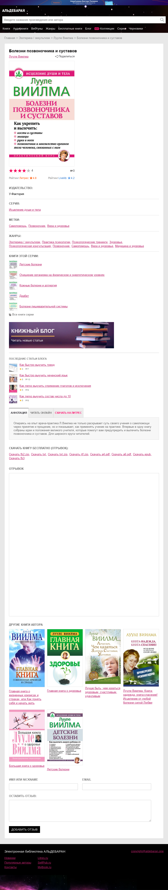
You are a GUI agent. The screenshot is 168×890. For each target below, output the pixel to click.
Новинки (10, 858)
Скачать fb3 (16, 458)
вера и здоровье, (102, 246)
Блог (88, 28)
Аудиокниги (20, 28)
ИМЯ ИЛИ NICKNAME (23, 779)
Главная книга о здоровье (64, 690)
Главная (9, 38)
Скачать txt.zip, (58, 454)
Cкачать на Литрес (68, 412)
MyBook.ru (44, 867)
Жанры (50, 28)
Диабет (24, 296)
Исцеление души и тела (25, 209)
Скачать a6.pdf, (122, 454)
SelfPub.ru (44, 862)
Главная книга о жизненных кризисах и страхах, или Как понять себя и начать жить (25, 697)
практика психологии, (56, 242)
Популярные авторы (17, 862)
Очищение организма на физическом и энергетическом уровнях (62, 275)
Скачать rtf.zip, (79, 454)
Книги (6, 28)
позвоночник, (37, 226)
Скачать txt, (39, 454)
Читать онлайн (41, 412)
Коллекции (107, 28)
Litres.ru (43, 858)
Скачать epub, (142, 454)
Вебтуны (37, 28)
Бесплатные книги (70, 28)
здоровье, (116, 242)
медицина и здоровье (129, 246)
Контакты (10, 867)
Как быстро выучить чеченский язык (43, 375)
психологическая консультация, (30, 246)
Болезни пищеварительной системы (43, 306)
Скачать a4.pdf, (100, 454)
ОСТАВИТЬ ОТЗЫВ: (23, 796)
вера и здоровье (58, 226)
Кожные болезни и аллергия (38, 285)
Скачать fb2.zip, (19, 454)
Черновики (136, 28)
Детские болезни (30, 264)
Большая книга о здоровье (26, 765)
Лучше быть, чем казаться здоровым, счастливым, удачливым (102, 692)
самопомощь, (18, 226)
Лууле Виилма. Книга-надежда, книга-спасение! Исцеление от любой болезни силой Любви (140, 696)
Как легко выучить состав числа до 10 (45, 396)
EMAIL (86, 779)
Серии (121, 28)
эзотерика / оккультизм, (25, 242)
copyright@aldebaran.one (147, 851)
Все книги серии (23, 314)
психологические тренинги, (90, 242)
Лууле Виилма (63, 38)
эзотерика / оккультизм (34, 38)
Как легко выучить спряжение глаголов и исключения (55, 385)
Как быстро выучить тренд (37, 364)
